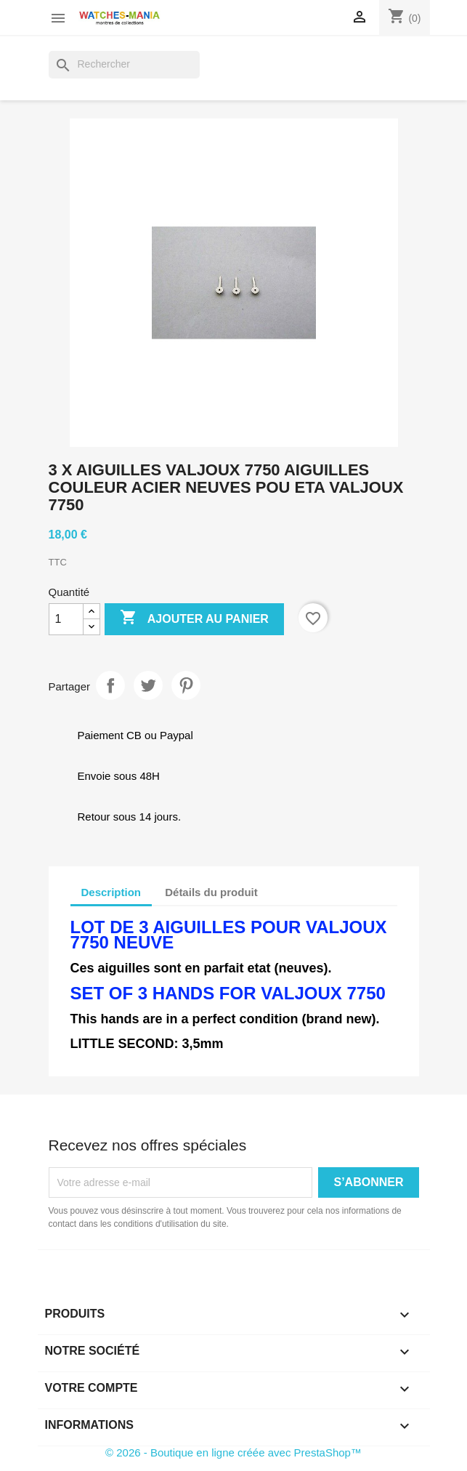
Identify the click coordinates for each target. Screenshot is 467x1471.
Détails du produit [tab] (211, 892)
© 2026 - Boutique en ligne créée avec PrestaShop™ (233, 1452)
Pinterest (185, 685)
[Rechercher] (124, 64)
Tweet (148, 685)
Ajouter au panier (194, 618)
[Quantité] (66, 619)
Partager (110, 685)
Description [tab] (111, 892)
